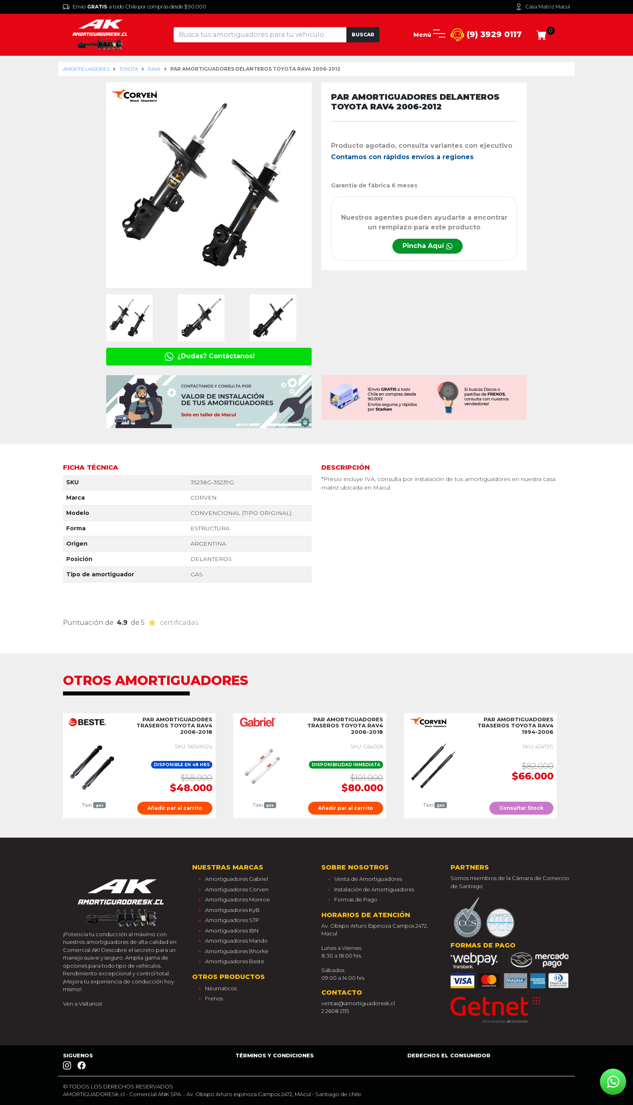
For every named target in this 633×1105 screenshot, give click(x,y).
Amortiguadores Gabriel (236, 879)
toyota (128, 69)
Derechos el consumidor (448, 1055)
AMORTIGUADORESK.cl (94, 1094)
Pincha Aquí (427, 246)
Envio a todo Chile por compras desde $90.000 (134, 7)
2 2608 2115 (335, 1011)
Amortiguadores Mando (236, 940)
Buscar (363, 35)
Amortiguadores (86, 69)
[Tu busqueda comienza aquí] (260, 34)
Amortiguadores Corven (236, 889)
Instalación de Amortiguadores (374, 889)
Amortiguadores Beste (234, 961)
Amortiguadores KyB (232, 910)
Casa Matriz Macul (543, 7)
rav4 (154, 69)
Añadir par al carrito (174, 808)
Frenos (214, 998)
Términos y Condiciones (274, 1055)
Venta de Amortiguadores (368, 879)
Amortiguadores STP (232, 920)
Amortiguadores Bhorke (236, 951)
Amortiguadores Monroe (237, 899)
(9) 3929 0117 (486, 35)
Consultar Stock (521, 808)
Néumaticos (221, 988)
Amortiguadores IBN (231, 930)
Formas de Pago (355, 899)
